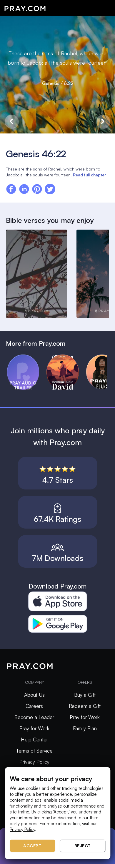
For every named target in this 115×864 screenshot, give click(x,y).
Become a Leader (34, 717)
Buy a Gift (85, 695)
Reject (82, 845)
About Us (34, 695)
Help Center (34, 739)
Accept (32, 845)
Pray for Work (34, 728)
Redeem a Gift (85, 706)
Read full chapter (89, 174)
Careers (34, 706)
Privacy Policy (34, 762)
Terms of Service (34, 751)
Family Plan (85, 728)
